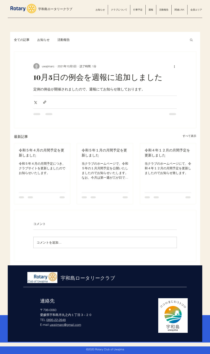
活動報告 (63, 40)
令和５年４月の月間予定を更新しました (41, 153)
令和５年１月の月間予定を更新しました (104, 153)
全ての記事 (21, 40)
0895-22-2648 (56, 320)
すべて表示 (189, 136)
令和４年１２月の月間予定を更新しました (167, 153)
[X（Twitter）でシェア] (35, 102)
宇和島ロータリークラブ (55, 9)
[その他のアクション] (174, 66)
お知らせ (43, 40)
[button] (119, 10)
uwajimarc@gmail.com (65, 325)
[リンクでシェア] (45, 102)
